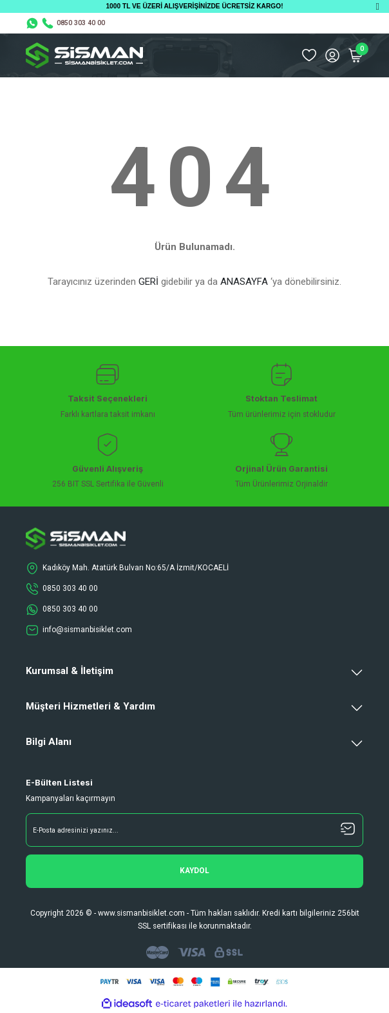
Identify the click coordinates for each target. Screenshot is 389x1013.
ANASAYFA (244, 281)
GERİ (148, 281)
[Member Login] (332, 55)
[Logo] (84, 55)
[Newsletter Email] (194, 830)
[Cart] (355, 55)
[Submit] (194, 871)
